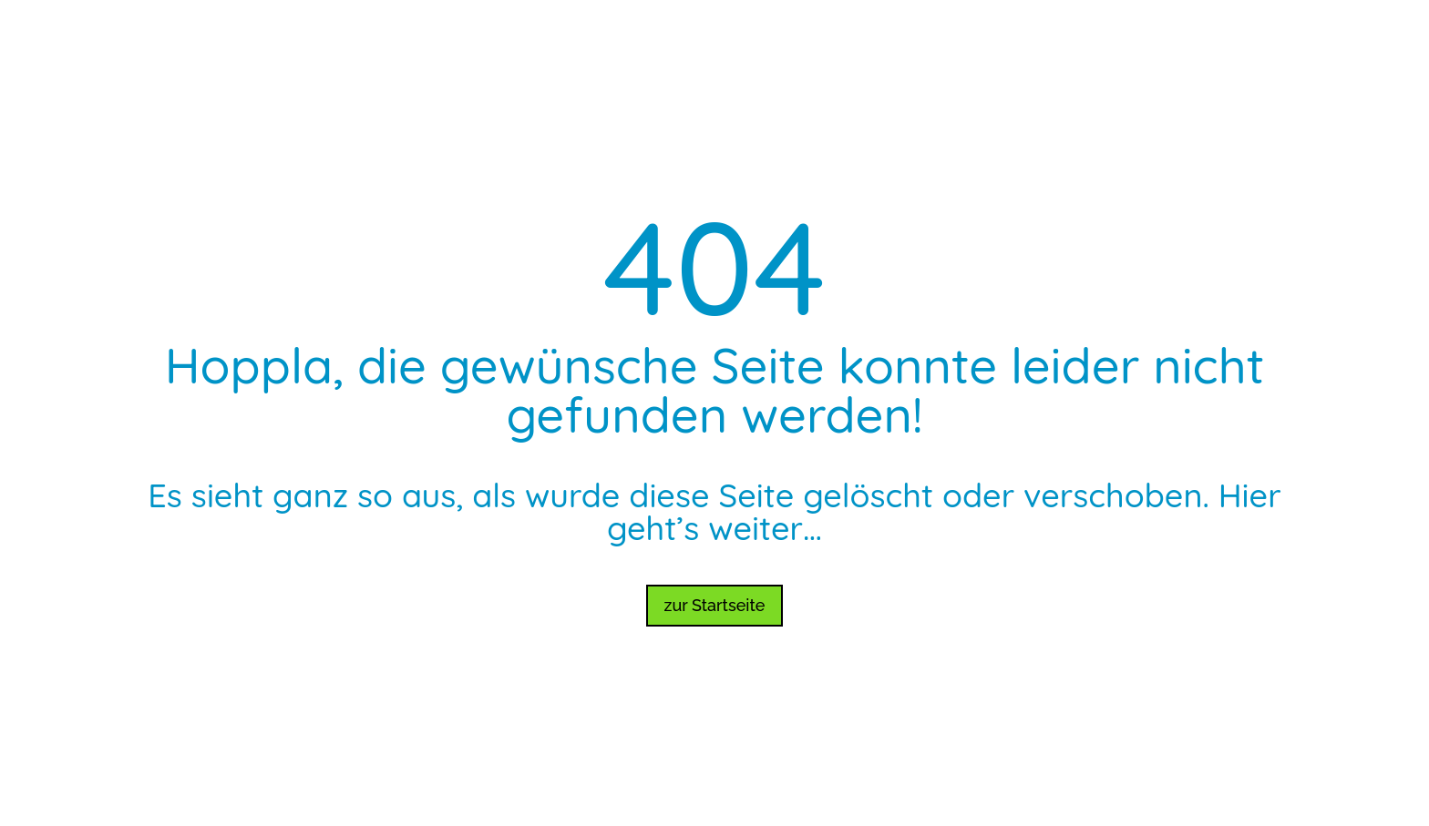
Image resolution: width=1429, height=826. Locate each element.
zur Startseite (715, 605)
